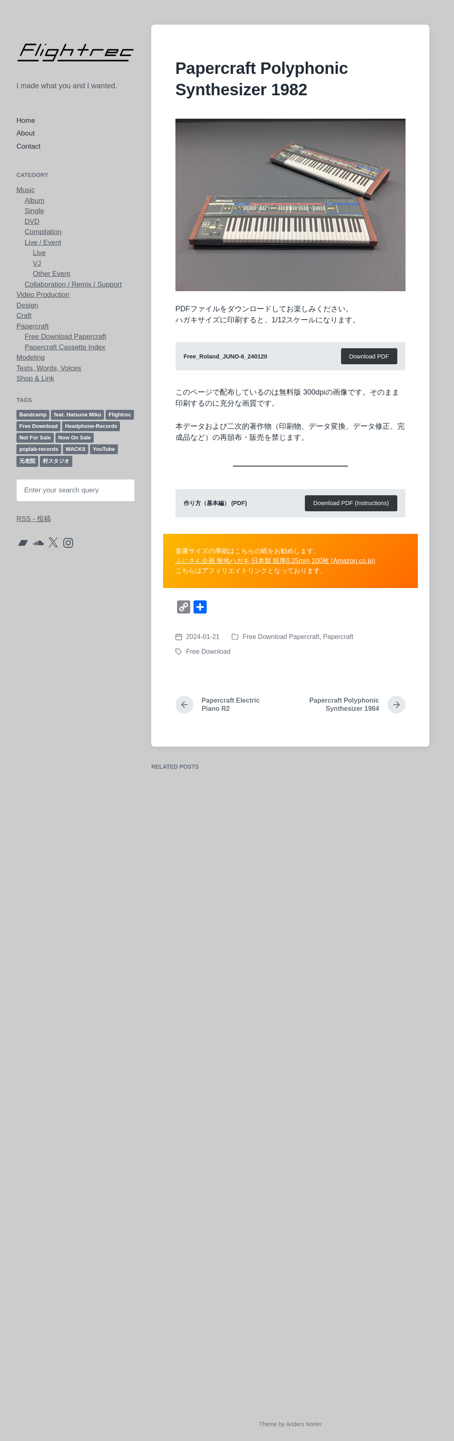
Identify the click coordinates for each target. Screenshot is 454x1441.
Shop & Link (35, 378)
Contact (28, 146)
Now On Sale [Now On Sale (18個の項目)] (74, 437)
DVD (32, 221)
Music (25, 190)
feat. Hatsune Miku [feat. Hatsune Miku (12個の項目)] (77, 414)
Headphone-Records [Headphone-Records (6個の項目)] (91, 426)
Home (25, 120)
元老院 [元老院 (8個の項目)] (27, 461)
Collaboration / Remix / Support (73, 284)
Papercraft (32, 326)
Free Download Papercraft (65, 336)
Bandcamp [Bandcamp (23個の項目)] (32, 414)
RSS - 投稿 (33, 519)
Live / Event (43, 242)
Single (34, 211)
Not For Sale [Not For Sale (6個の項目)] (35, 437)
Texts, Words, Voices (48, 368)
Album (34, 201)
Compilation (43, 232)
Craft (24, 315)
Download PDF (369, 356)
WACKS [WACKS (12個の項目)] (75, 449)
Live (39, 253)
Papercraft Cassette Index (65, 347)
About (25, 133)
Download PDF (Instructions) (351, 503)
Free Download (208, 651)
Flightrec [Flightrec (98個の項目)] (119, 414)
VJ (37, 263)
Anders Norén (303, 1424)
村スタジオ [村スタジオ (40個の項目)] (56, 461)
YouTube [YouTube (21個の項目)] (104, 449)
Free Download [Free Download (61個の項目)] (38, 426)
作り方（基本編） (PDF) (215, 503)
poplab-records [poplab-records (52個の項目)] (38, 449)
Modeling (30, 357)
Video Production (42, 295)
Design (27, 305)
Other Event (51, 274)
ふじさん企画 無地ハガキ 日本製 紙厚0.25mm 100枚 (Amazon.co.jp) (275, 560)
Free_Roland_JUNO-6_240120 (225, 356)
